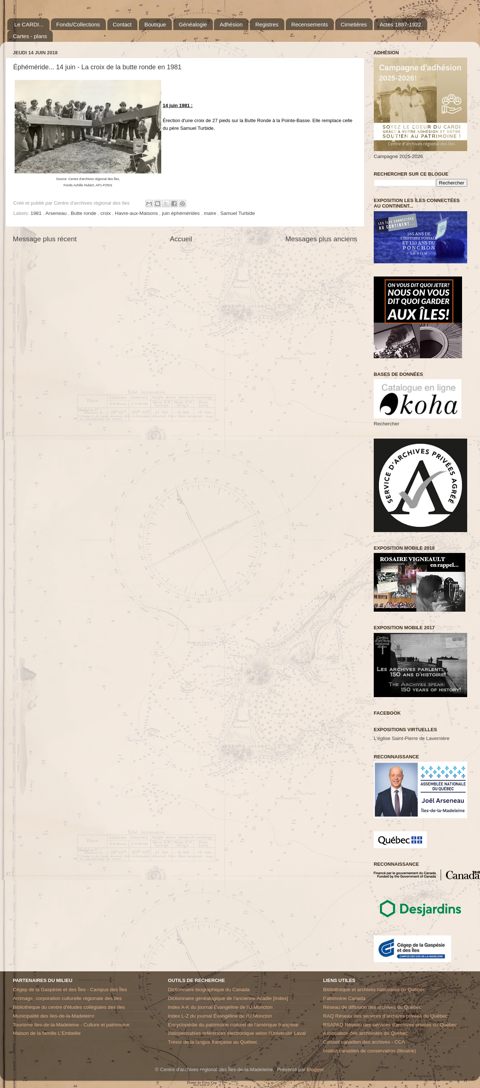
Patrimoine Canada (344, 998)
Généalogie (193, 24)
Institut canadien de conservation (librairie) (369, 1051)
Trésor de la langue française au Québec (212, 1042)
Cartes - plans (30, 36)
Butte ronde (84, 213)
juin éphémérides (181, 213)
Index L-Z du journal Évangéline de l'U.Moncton (220, 1016)
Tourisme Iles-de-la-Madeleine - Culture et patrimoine (71, 1024)
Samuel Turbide (237, 213)
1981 (36, 213)
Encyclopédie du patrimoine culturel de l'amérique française (233, 1024)
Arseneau (56, 213)
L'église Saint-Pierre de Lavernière (412, 738)
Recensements (309, 24)
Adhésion (231, 24)
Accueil (181, 239)
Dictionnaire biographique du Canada (209, 989)
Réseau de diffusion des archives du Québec (372, 1007)
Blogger (315, 1069)
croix (106, 213)
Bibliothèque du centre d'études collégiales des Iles (69, 1007)
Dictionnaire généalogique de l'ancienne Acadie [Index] (228, 998)
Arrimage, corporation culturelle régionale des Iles (67, 998)
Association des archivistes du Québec (365, 1033)
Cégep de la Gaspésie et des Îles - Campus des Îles (70, 989)
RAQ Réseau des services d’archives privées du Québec (385, 1016)
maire (211, 213)
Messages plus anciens (321, 239)
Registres (266, 24)
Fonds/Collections (78, 24)
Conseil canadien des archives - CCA (364, 1042)
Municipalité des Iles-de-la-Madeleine (54, 1016)
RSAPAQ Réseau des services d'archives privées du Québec (390, 1024)
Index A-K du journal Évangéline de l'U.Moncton (220, 1007)
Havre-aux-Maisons (137, 213)
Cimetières (354, 24)
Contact (122, 24)
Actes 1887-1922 (400, 24)
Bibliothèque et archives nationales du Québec (374, 989)
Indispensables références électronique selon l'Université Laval (237, 1033)
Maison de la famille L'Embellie (47, 1033)
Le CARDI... (29, 24)
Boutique (155, 24)
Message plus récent (45, 239)
